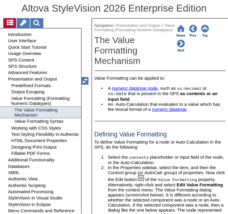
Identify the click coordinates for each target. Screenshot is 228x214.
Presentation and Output (138, 25)
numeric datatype (169, 109)
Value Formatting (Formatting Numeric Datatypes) (134, 27)
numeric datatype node (135, 88)
